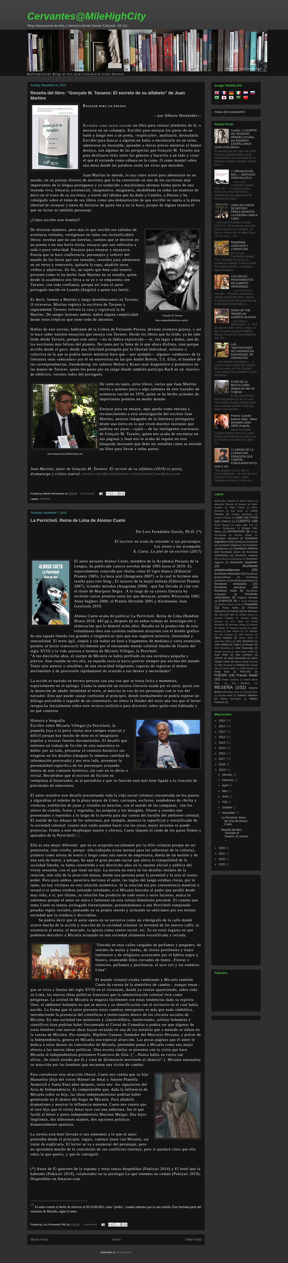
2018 (222, 764)
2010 (222, 720)
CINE (239, 517)
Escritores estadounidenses (236, 568)
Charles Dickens (222, 517)
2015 (222, 748)
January (227, 774)
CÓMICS (226, 521)
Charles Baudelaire (242, 514)
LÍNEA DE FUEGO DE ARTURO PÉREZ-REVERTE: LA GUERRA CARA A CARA (244, 212)
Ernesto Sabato (243, 535)
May (225, 791)
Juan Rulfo (221, 654)
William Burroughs (230, 699)
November (229, 812)
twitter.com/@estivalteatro (105, 474)
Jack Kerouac (246, 634)
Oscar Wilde (229, 668)
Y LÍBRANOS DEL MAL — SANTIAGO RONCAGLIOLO (243, 175)
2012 (222, 731)
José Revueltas (222, 648)
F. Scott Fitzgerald (248, 601)
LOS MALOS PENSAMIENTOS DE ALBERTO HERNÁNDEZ (242, 281)
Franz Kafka (231, 607)
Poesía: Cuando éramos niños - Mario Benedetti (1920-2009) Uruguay (244, 420)
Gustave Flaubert (223, 618)
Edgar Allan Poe (244, 525)
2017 (222, 758)
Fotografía (251, 604)
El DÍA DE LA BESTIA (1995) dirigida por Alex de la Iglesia (243, 386)
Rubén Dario (233, 692)
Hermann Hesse (237, 624)
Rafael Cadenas (230, 679)
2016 (222, 753)
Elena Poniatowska (224, 528)
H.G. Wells (237, 621)
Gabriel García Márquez (244, 611)
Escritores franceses (227, 573)
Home (117, 1239)
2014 (222, 742)
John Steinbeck (245, 641)
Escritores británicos (229, 545)
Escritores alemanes (226, 538)
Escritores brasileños (246, 541)
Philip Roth (222, 671)
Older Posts (193, 1239)
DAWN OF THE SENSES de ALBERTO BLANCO (243, 314)
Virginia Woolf (225, 695)
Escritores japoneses (242, 580)
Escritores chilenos (246, 548)
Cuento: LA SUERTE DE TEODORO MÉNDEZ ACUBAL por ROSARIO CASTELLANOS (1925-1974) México (235, 139)
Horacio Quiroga (238, 628)
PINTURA (245, 671)
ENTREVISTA (236, 531)
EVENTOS (225, 600)
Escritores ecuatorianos (230, 559)
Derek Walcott (221, 525)
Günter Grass (246, 614)
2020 (222, 848)
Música (241, 665)
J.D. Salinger (251, 631)
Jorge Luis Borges (243, 644)
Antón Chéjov (237, 507)
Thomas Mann (250, 692)
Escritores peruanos (230, 587)
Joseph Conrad (222, 651)
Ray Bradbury (241, 683)
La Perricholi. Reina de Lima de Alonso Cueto (77, 520)
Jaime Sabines (223, 637)
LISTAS (218, 658)
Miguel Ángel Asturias (246, 661)
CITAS (254, 517)
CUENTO (243, 521)
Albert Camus (247, 501)
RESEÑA (45, 498)
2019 (222, 769)
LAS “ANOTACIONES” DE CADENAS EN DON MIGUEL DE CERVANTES (242, 351)
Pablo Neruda (247, 668)
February (228, 780)
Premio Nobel (247, 675)
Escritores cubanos (246, 555)
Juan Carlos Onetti (244, 651)
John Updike (221, 644)
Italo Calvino (233, 631)
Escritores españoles (244, 562)
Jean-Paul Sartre (222, 641)
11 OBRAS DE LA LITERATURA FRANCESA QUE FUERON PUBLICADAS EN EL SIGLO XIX (235, 458)
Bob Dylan (237, 511)
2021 (222, 853)
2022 (222, 859)
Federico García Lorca (229, 604)
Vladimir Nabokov (247, 695)
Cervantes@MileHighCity (86, 16)
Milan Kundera (225, 665)
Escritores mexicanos (230, 583)
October (227, 807)
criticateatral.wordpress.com (155, 474)
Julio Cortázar (243, 654)
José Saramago (244, 648)
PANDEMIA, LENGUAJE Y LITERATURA (239, 246)
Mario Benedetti (237, 658)
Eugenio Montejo (248, 597)
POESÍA (220, 675)
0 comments (87, 493)
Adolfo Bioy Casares (224, 501)
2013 (222, 737)
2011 (222, 726)
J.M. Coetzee (226, 634)
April (225, 785)
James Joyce (246, 638)
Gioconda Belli (226, 614)
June (225, 796)
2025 (222, 864)
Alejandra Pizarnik (223, 504)
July (225, 801)
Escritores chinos (231, 552)
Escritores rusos (225, 590)
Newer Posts (39, 1239)
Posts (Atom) (123, 1252)
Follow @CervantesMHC (229, 112)
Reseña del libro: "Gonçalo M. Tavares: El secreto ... (234, 834)
